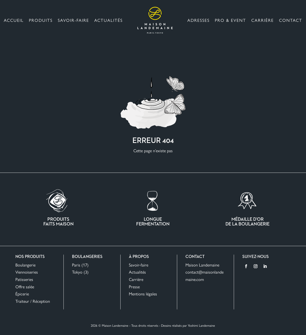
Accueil (14, 20)
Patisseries (24, 279)
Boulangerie (25, 265)
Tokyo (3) (80, 272)
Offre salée (24, 286)
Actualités (108, 20)
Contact (290, 20)
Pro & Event (230, 20)
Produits (41, 20)
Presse (134, 286)
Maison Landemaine (202, 265)
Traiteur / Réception (32, 301)
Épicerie (22, 294)
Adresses (198, 20)
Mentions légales (143, 294)
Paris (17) (80, 265)
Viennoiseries (26, 272)
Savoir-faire (73, 20)
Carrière (262, 20)
